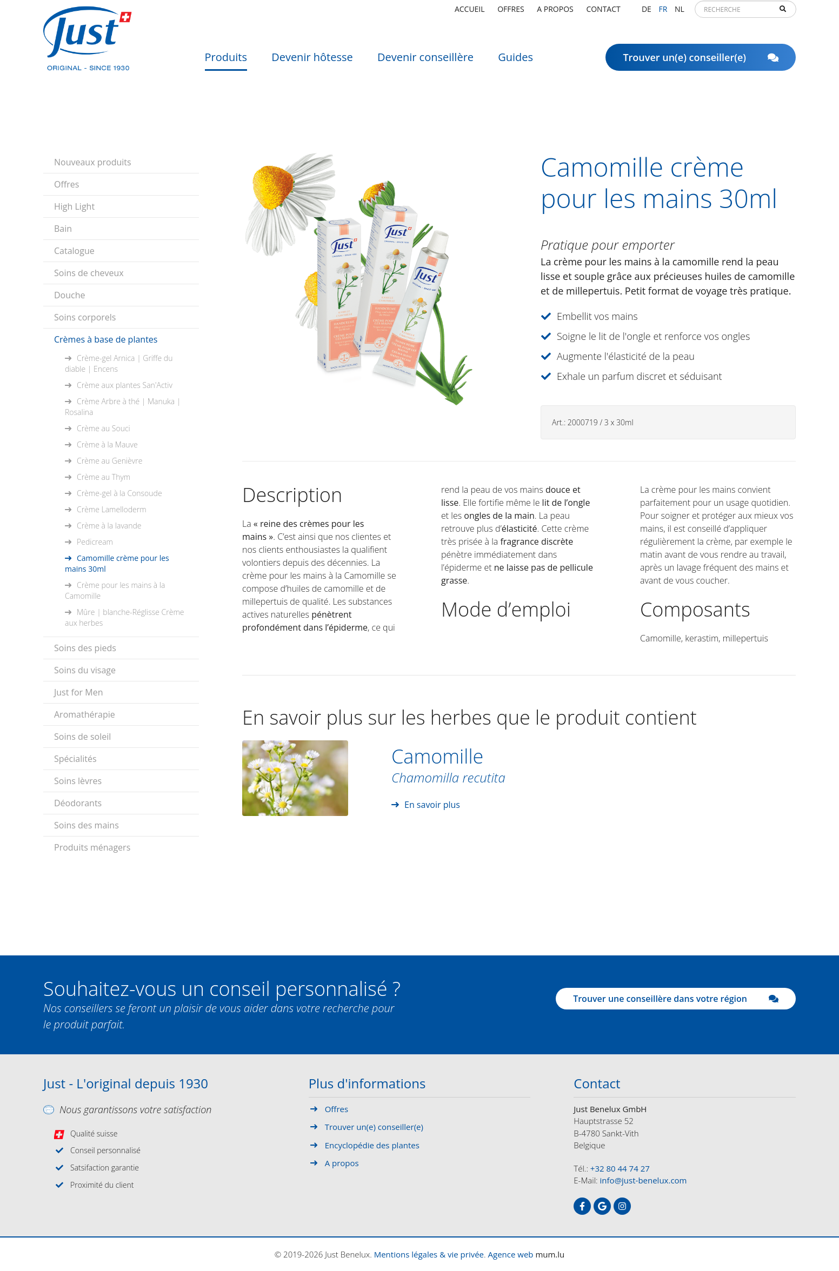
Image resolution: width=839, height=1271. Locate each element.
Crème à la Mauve (107, 444)
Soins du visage (85, 670)
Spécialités (75, 759)
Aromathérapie (84, 714)
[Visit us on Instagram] (622, 1206)
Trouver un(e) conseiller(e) (700, 62)
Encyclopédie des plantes (372, 1145)
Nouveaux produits (92, 162)
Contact (603, 13)
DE (646, 13)
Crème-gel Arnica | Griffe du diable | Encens (118, 363)
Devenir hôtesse (312, 62)
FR (662, 13)
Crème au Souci (103, 428)
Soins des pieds (85, 648)
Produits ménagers (92, 847)
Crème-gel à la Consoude (119, 493)
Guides (515, 62)
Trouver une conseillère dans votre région (675, 998)
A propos (555, 13)
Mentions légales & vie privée (429, 1254)
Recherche (783, 14)
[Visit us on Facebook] (582, 1206)
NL (679, 13)
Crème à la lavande (109, 525)
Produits (226, 62)
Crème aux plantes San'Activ (124, 385)
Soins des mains (86, 825)
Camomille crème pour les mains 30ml (117, 563)
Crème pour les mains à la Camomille (115, 590)
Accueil (470, 13)
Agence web (511, 1254)
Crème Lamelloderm (112, 509)
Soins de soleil (82, 736)
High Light (74, 206)
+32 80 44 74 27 (620, 1168)
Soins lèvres (78, 781)
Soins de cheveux (89, 273)
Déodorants (78, 803)
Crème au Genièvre (109, 461)
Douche (69, 295)
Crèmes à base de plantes (105, 339)
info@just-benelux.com (643, 1180)
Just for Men (78, 692)
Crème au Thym (103, 477)
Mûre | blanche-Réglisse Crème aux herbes (124, 617)
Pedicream (95, 542)
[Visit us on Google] (602, 1206)
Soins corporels (85, 317)
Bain (63, 229)
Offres (510, 13)
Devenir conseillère (425, 62)
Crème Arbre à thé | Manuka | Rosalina (123, 406)
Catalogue (74, 251)
